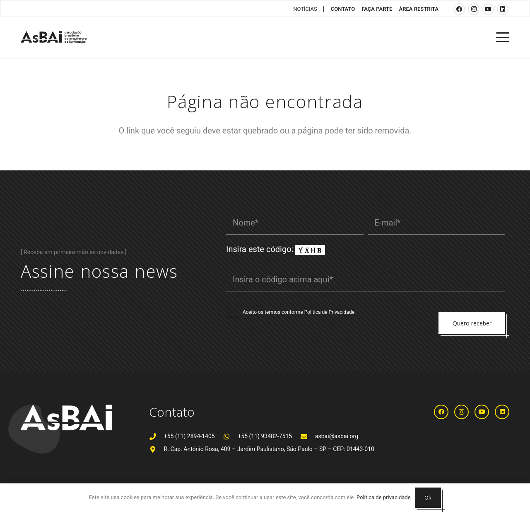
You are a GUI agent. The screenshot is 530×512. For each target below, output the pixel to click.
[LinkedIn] (502, 9)
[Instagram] (473, 9)
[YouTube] (488, 9)
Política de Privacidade (329, 312)
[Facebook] (459, 9)
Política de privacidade (384, 497)
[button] (502, 37)
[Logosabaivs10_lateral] (54, 37)
